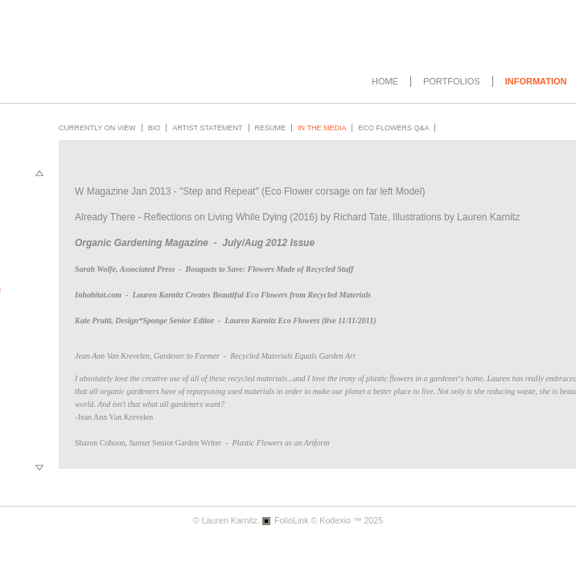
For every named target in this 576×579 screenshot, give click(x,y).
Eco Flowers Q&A (393, 128)
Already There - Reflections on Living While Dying (181, 217)
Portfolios (451, 81)
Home (385, 81)
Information (536, 81)
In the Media (322, 128)
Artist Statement (207, 128)
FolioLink (291, 520)
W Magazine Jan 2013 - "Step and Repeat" (167, 191)
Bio (154, 128)
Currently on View (97, 128)
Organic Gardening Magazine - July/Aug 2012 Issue (195, 242)
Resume (270, 128)
